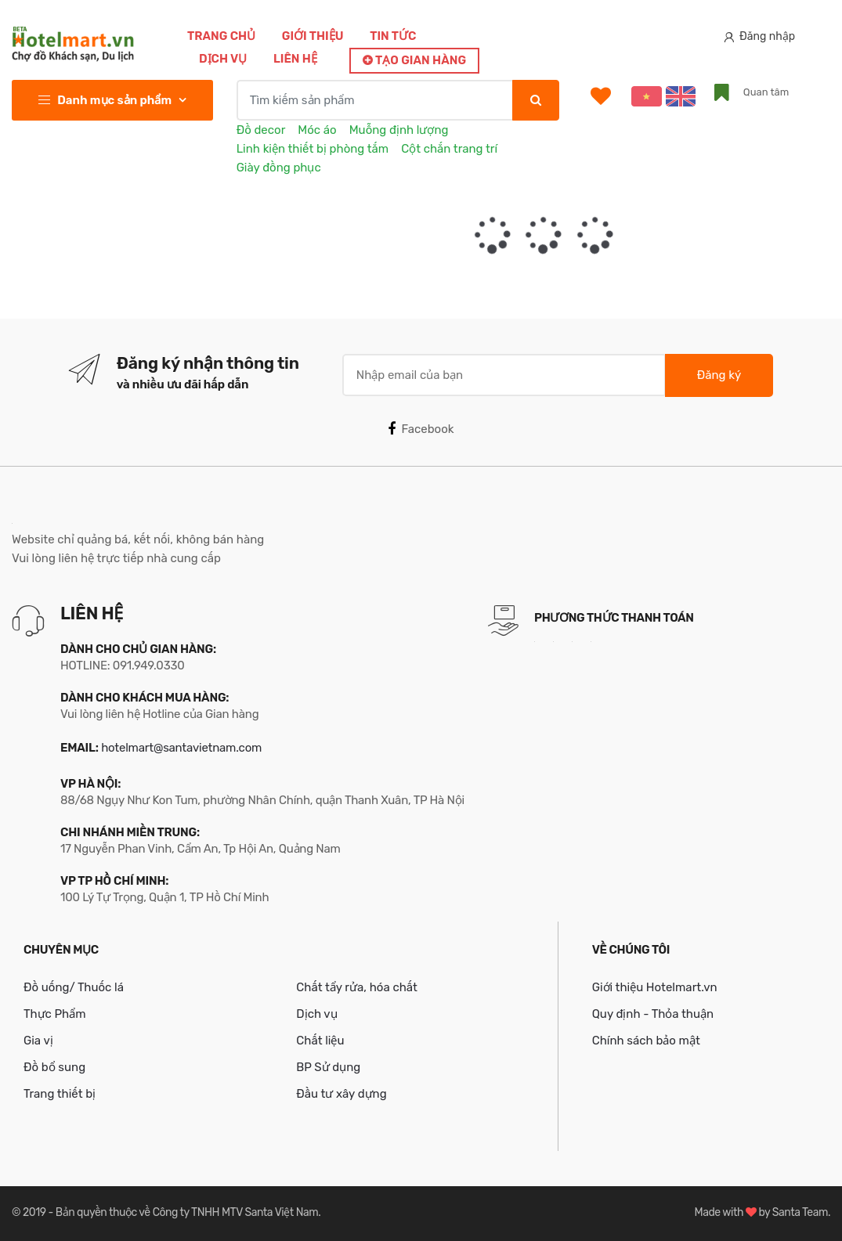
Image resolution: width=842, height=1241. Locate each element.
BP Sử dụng (328, 1067)
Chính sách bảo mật (646, 1041)
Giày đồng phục (279, 168)
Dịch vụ (223, 59)
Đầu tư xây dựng (341, 1094)
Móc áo (317, 130)
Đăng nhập (760, 36)
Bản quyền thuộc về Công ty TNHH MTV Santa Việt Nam (187, 1212)
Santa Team (800, 1212)
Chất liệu (320, 1041)
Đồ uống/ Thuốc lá (73, 987)
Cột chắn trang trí (449, 149)
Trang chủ (221, 36)
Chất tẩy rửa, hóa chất (356, 987)
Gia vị (38, 1041)
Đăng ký (719, 375)
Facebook (421, 429)
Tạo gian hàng (414, 60)
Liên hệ (295, 59)
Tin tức (393, 36)
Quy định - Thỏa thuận (653, 1014)
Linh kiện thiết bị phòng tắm (312, 149)
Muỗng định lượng (399, 130)
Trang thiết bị (59, 1094)
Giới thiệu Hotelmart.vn (654, 987)
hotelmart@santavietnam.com (181, 748)
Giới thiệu (313, 36)
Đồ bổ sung (54, 1067)
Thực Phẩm (54, 1014)
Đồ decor (261, 130)
